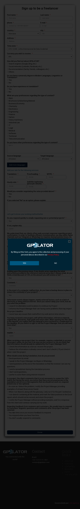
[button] (69, 241)
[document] (40, 254)
